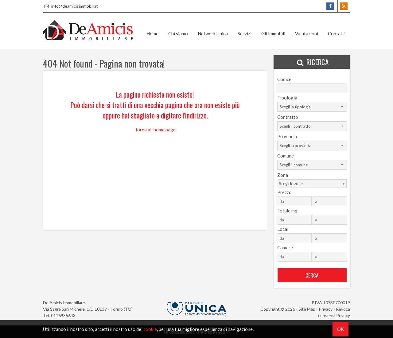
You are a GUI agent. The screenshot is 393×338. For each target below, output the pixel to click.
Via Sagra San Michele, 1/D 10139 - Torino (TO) (88, 309)
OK (340, 329)
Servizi (244, 33)
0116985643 (63, 315)
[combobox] (312, 107)
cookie (150, 329)
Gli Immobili (273, 33)
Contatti (336, 33)
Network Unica (213, 33)
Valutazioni (306, 33)
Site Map (306, 309)
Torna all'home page (155, 129)
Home (152, 33)
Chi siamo (178, 33)
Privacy (326, 309)
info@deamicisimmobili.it (70, 6)
